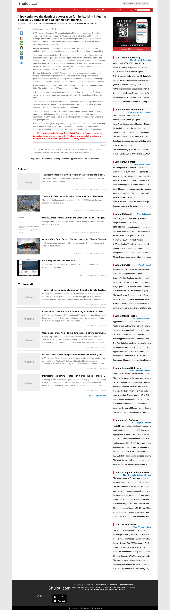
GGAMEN (121, 589)
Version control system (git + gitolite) (127, 120)
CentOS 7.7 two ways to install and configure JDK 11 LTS (136, 282)
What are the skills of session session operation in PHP (135, 176)
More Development (142, 164)
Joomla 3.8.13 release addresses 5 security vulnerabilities (136, 491)
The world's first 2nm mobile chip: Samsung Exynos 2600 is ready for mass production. (84, 196)
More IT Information (97, 396)
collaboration (84, 159)
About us (77, 585)
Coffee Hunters (122, 588)
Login (138, 3)
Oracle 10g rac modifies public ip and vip (129, 218)
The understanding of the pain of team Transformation (134, 150)
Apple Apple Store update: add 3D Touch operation (133, 430)
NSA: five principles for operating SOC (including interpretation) (138, 76)
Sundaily (132, 588)
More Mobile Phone (141, 318)
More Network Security (140, 60)
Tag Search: (36, 159)
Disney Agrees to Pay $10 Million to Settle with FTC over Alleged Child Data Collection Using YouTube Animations (97, 218)
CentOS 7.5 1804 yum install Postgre (128, 240)
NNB (92, 589)
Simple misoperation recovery (125, 223)
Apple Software (135, 10)
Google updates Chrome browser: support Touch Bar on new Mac (139, 439)
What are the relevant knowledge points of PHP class (134, 172)
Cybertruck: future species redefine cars (129, 547)
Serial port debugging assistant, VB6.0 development (134, 141)
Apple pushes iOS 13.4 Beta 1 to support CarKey (132, 447)
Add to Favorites (128, 3)
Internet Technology (46, 10)
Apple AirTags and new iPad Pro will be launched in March (136, 326)
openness (95, 159)
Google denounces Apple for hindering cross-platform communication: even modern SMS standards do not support (98, 333)
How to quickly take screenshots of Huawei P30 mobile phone (137, 404)
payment (65, 159)
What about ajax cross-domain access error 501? (132, 193)
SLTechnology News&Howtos (46, 23)
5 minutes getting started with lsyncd (127, 274)
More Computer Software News (136, 475)
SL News (106, 588)
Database (77, 10)
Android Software (118, 10)
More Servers (144, 265)
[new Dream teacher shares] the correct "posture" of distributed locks (140, 124)
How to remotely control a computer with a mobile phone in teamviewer (141, 504)
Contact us (88, 585)
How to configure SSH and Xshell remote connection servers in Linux (140, 269)
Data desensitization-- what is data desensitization (133, 80)
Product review (102, 585)
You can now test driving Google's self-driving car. (133, 330)
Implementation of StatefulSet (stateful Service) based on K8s (137, 299)
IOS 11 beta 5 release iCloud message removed (132, 456)
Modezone (85, 589)
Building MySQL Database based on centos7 (131, 278)
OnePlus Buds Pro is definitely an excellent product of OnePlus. (138, 343)
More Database (143, 214)
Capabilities (47, 159)
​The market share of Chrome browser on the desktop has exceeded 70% (77, 175)
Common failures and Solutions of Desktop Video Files (135, 102)
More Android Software (140, 371)
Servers (89, 10)
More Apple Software (141, 423)
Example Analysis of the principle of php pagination (133, 206)
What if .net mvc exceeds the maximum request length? (135, 202)
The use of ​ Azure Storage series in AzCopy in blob (133, 295)
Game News (104, 589)
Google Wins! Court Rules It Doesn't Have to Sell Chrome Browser (74, 239)
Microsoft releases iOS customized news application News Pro (138, 452)
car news (114, 585)
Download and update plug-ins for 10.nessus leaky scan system (138, 67)
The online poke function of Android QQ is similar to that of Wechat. (140, 412)
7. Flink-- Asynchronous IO (123, 145)
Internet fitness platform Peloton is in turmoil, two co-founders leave (75, 376)
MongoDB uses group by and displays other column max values (138, 248)
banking (56, 159)
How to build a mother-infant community (129, 128)
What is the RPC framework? (124, 197)
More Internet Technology (139, 112)
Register (145, 3)
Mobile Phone (102, 10)
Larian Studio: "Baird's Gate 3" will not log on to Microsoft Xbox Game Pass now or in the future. (88, 311)
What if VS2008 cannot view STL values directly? (132, 180)
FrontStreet (113, 589)
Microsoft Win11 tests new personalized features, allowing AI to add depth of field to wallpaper (87, 354)
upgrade (73, 159)
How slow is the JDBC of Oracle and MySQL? (131, 154)
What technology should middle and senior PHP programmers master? (141, 185)
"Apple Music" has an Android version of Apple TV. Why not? (137, 374)
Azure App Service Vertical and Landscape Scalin (133, 304)
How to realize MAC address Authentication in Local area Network (139, 97)
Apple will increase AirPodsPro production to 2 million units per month (141, 352)
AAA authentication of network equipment (129, 72)
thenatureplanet (126, 585)
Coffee (96, 589)
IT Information (93, 23)
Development (63, 10)
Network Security (28, 10)
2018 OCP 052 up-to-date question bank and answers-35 (136, 227)
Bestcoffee (98, 588)
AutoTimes (90, 588)
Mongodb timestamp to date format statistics (130, 253)
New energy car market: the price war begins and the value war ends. (141, 564)
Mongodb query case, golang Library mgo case (132, 257)
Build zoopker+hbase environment (58, 261)
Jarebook (113, 588)
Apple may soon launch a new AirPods (128, 322)
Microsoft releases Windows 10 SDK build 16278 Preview (136, 508)
